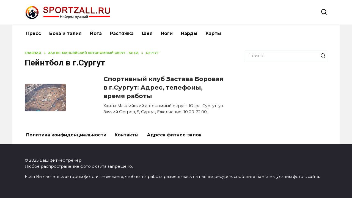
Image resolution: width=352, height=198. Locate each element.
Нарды (189, 33)
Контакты (127, 135)
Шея (147, 33)
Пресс (33, 33)
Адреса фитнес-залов (174, 135)
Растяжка (122, 33)
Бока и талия (65, 33)
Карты (213, 33)
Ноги (167, 33)
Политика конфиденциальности (66, 135)
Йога (96, 33)
